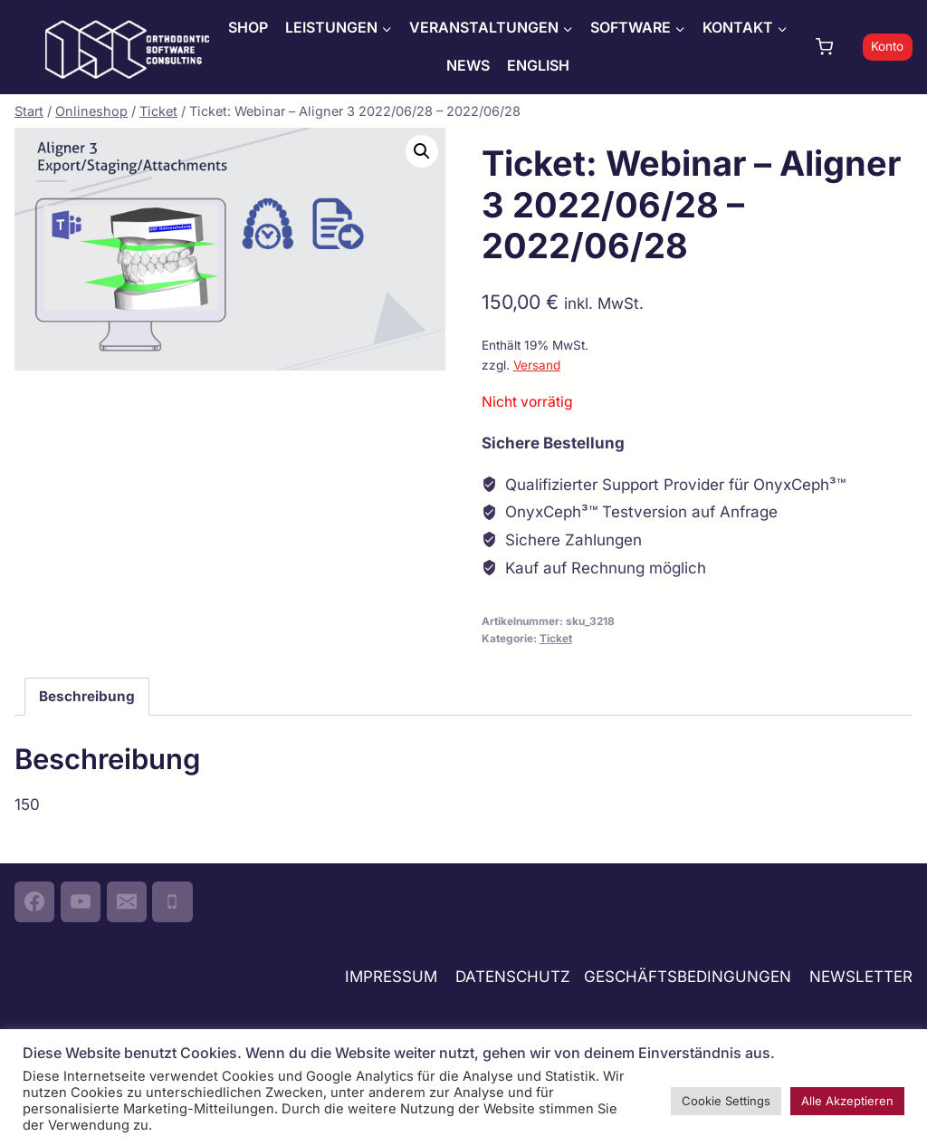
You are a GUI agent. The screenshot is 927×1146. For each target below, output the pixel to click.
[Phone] (172, 901)
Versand (536, 365)
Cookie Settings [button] (726, 1100)
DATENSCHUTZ (512, 977)
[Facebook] (34, 901)
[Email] (127, 901)
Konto (887, 46)
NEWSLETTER (861, 977)
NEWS (468, 65)
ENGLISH (538, 65)
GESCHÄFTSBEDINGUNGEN (690, 977)
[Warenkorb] (835, 46)
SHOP (248, 27)
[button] (422, 151)
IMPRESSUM (391, 977)
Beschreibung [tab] (87, 696)
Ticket (556, 638)
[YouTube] (80, 901)
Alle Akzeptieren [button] (847, 1100)
